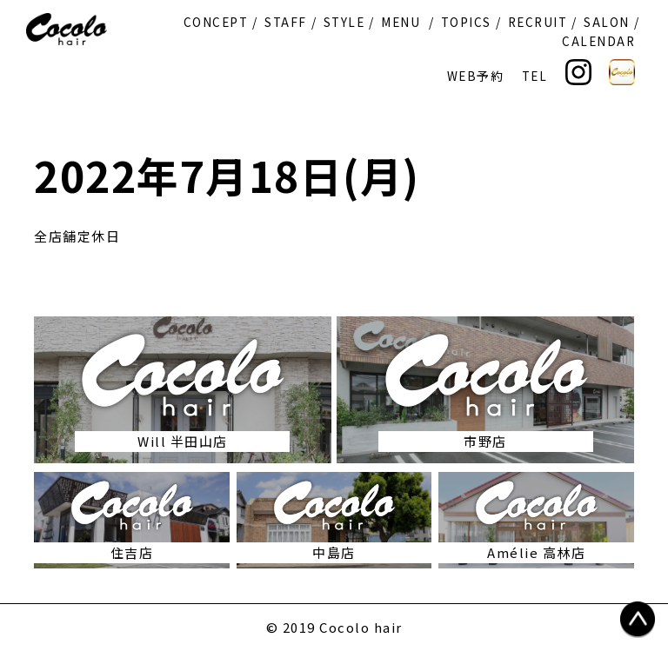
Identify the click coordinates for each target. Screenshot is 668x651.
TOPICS (466, 21)
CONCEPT (216, 21)
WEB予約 (475, 75)
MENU (400, 21)
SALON (607, 21)
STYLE (344, 21)
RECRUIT (538, 21)
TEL (535, 75)
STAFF (285, 21)
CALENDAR (598, 41)
